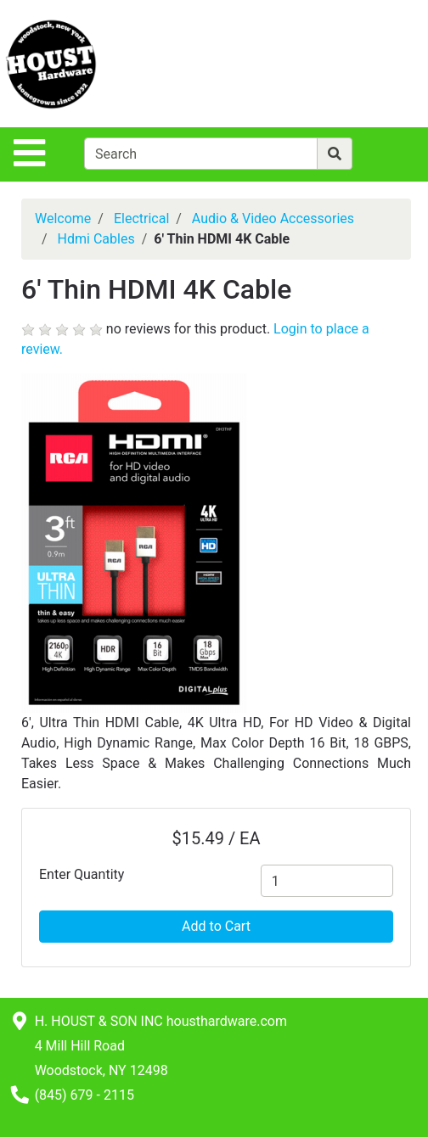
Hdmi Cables (96, 239)
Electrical (141, 218)
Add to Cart (216, 926)
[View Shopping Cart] (361, 63)
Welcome (63, 218)
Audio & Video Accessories (273, 218)
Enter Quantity (81, 874)
